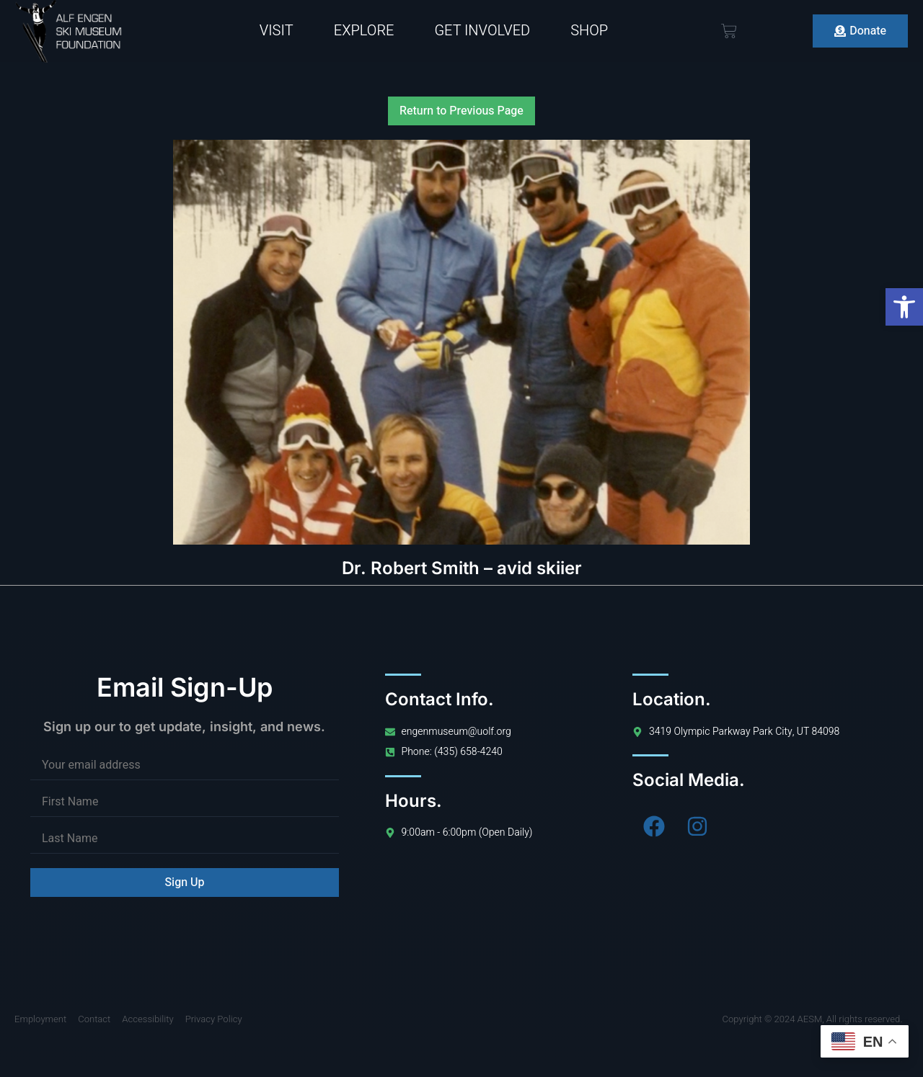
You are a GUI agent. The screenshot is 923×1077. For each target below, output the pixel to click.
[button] (904, 307)
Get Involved (482, 30)
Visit (276, 30)
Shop (589, 30)
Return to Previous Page (461, 111)
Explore (364, 30)
